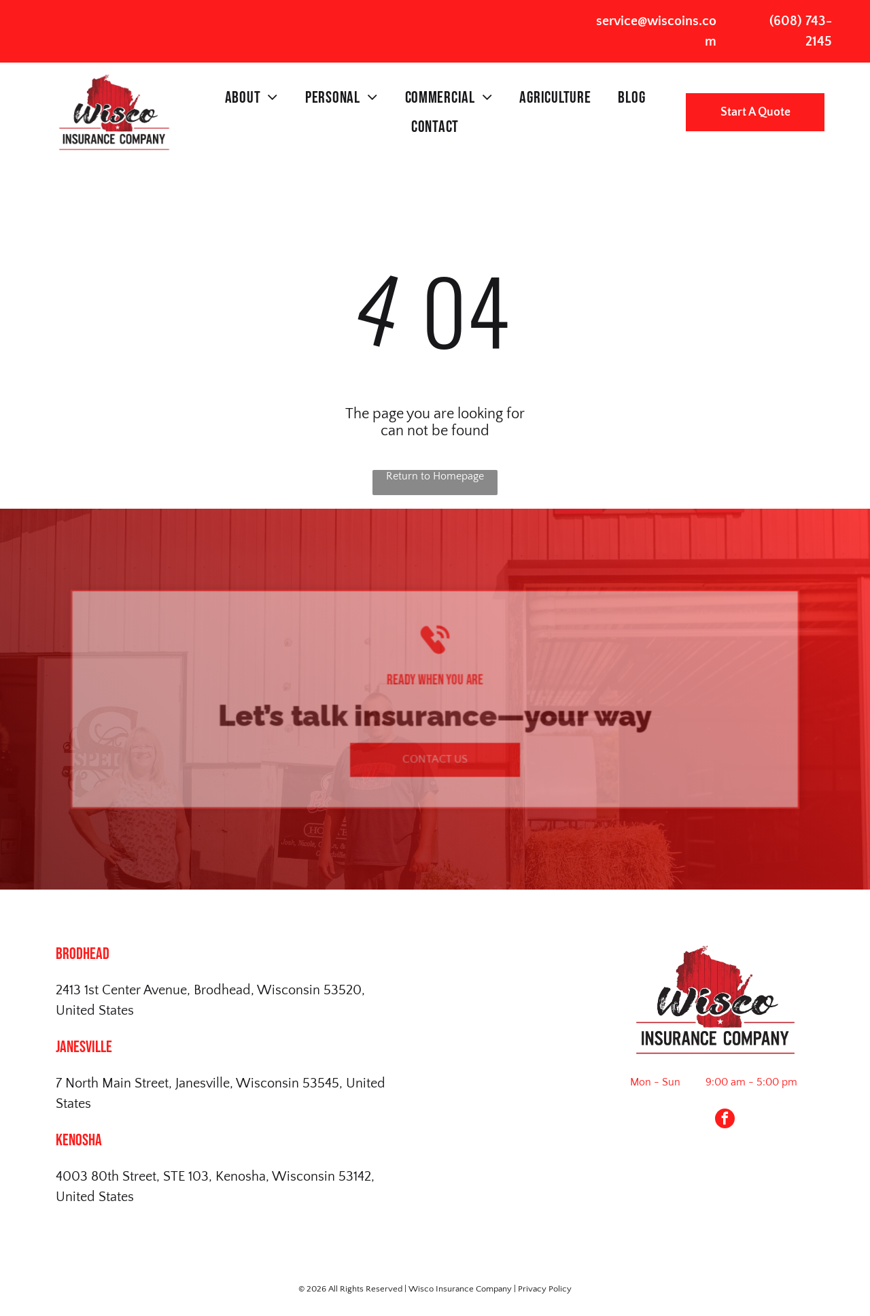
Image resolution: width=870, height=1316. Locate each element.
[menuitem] (251, 97)
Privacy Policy (545, 1289)
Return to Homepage (435, 476)
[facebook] (725, 1120)
